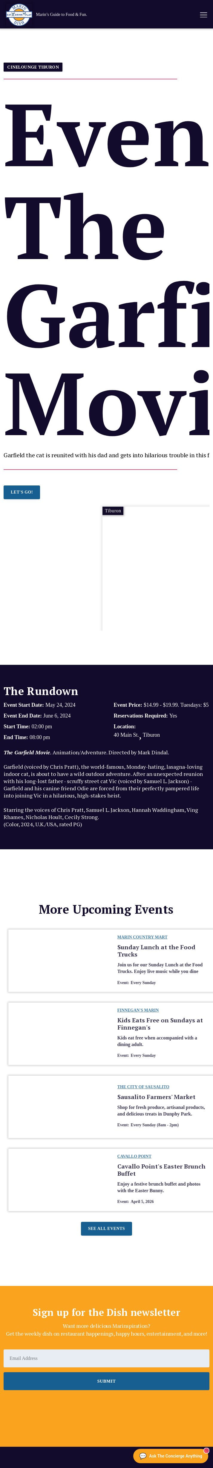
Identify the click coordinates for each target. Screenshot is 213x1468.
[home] (86, 15)
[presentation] (49, 1406)
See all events (106, 1228)
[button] (203, 15)
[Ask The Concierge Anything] (170, 1456)
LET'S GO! (22, 492)
